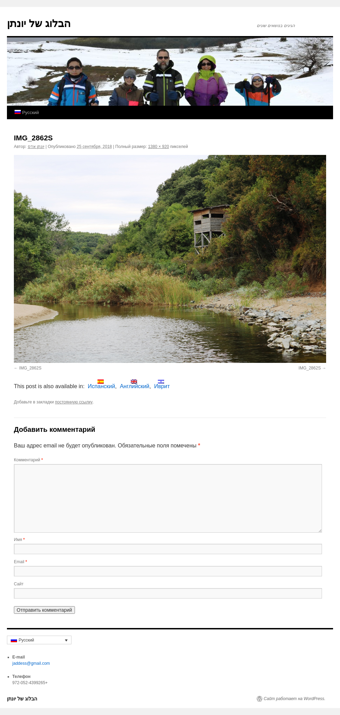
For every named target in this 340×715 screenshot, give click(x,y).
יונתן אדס (36, 146)
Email (20, 561)
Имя (19, 539)
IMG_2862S (30, 368)
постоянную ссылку (74, 402)
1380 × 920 (158, 146)
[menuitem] (26, 112)
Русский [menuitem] (26, 640)
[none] (39, 640)
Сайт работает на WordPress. (294, 698)
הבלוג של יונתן (39, 23)
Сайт (19, 584)
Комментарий (28, 459)
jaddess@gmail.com (31, 663)
